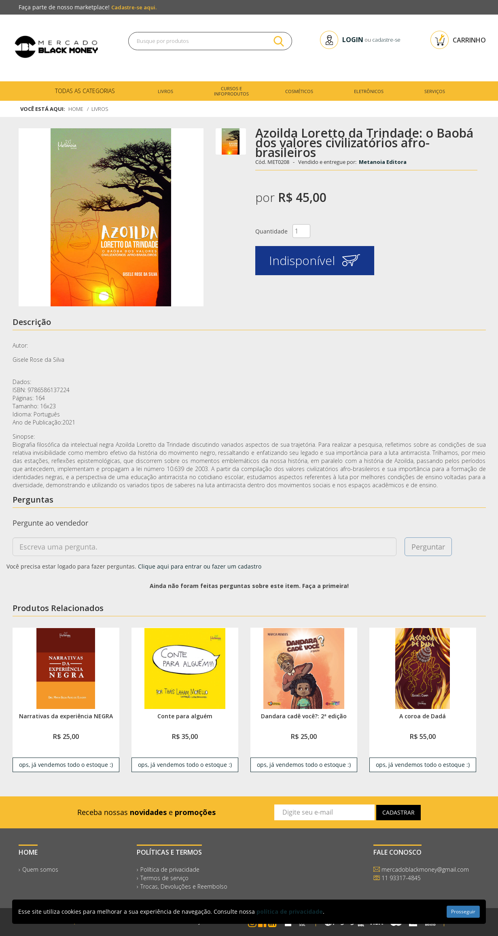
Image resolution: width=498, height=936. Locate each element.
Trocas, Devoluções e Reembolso (183, 886)
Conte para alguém (184, 716)
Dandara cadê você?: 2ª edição (304, 716)
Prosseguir (463, 911)
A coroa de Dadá (422, 716)
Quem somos (40, 869)
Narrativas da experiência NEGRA (66, 716)
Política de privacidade (169, 869)
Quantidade (271, 231)
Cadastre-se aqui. (134, 7)
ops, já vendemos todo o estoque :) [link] (66, 764)
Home (76, 108)
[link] (65, 668)
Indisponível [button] (314, 260)
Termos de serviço (164, 878)
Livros (101, 108)
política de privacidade (289, 911)
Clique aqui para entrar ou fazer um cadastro (199, 566)
